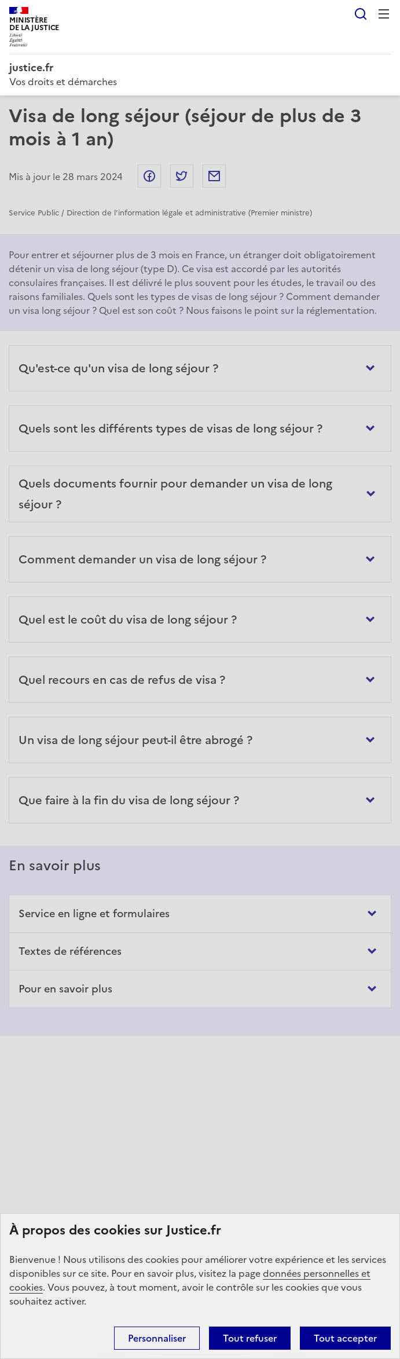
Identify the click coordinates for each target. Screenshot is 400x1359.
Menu (383, 13)
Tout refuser (250, 1338)
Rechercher (360, 13)
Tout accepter (345, 1338)
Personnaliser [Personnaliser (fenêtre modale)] (157, 1338)
